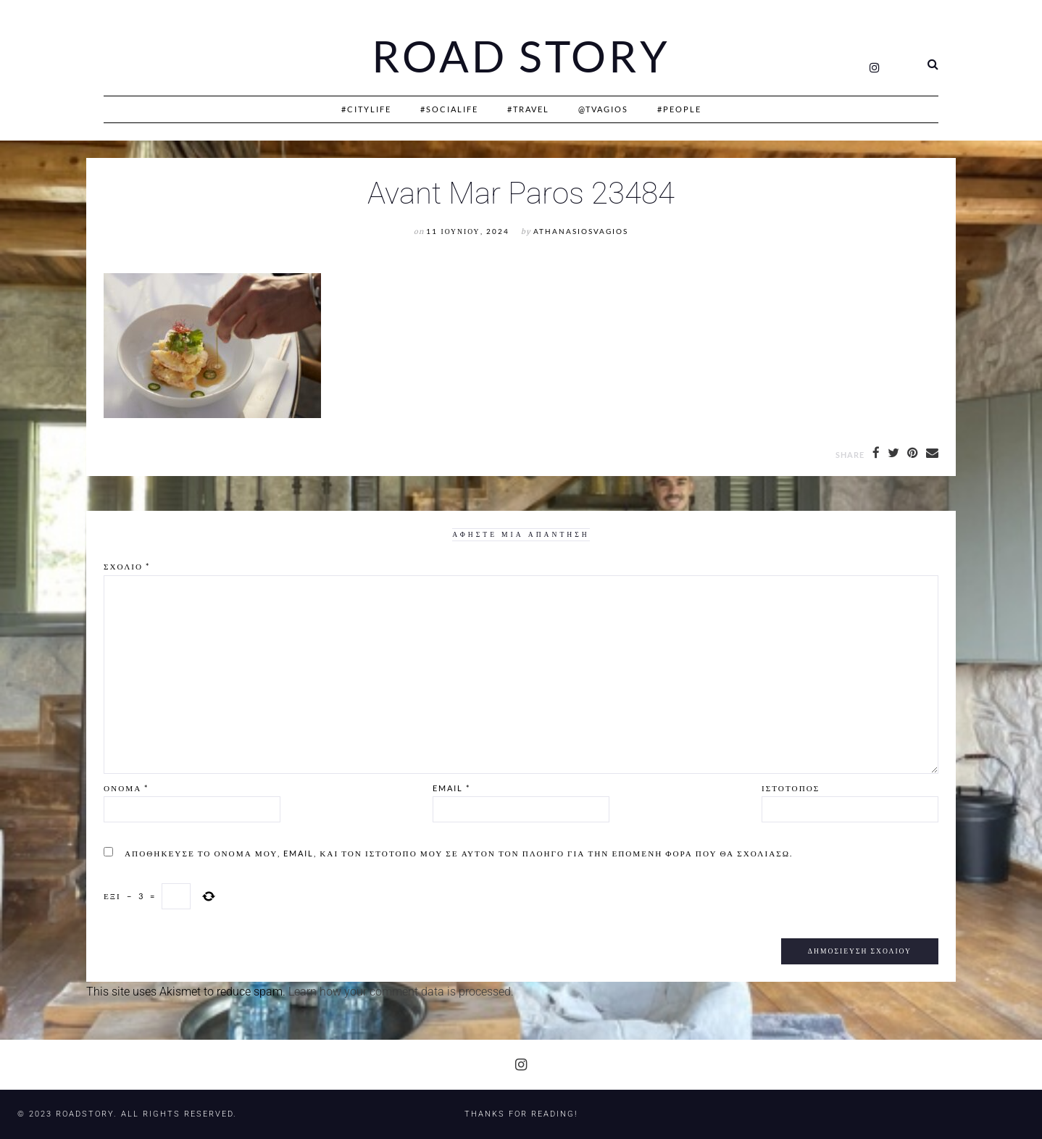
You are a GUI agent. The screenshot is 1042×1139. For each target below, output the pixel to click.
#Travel (528, 109)
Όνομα (126, 788)
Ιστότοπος (791, 788)
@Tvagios (603, 109)
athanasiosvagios (580, 231)
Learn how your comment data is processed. (401, 991)
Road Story (521, 56)
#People (679, 109)
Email (451, 788)
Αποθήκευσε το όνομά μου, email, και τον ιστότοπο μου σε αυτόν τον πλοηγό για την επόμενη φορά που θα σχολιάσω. (459, 853)
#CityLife (366, 109)
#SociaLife (449, 109)
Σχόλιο (127, 566)
